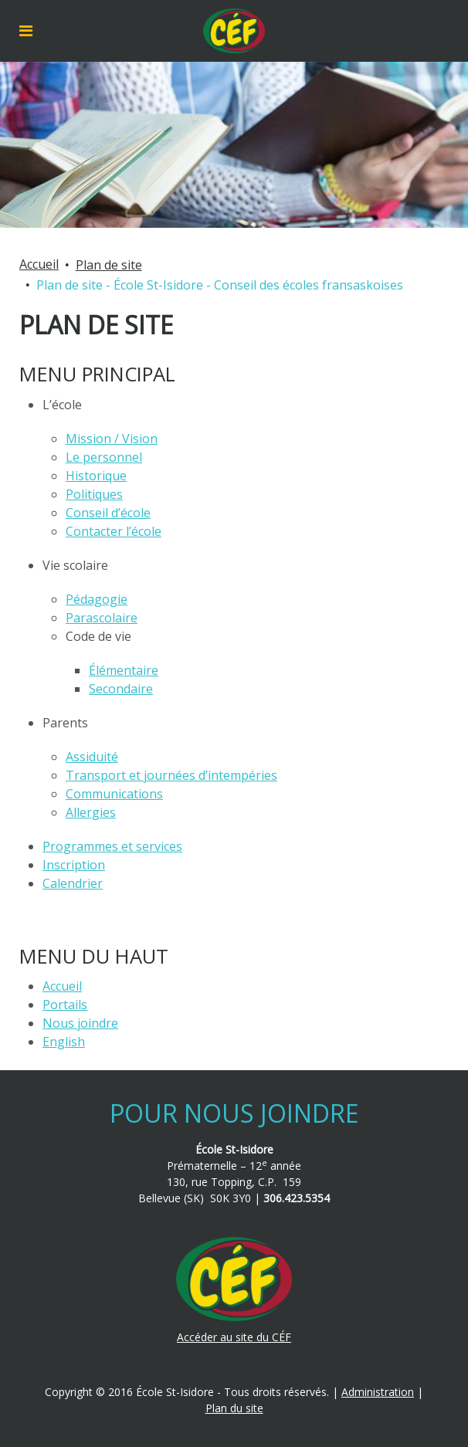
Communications (114, 793)
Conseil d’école (108, 512)
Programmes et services (112, 846)
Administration (377, 1391)
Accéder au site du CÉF (234, 1337)
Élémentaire (123, 670)
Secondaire (121, 688)
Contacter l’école (113, 531)
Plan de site (109, 264)
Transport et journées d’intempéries (171, 775)
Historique (96, 475)
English (63, 1041)
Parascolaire (101, 617)
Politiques (94, 494)
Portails (64, 1004)
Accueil (39, 264)
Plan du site (234, 1408)
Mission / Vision (112, 438)
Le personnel (104, 457)
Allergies (91, 812)
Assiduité (92, 756)
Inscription (73, 864)
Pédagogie (96, 599)
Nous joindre (80, 1023)
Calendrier (72, 883)
